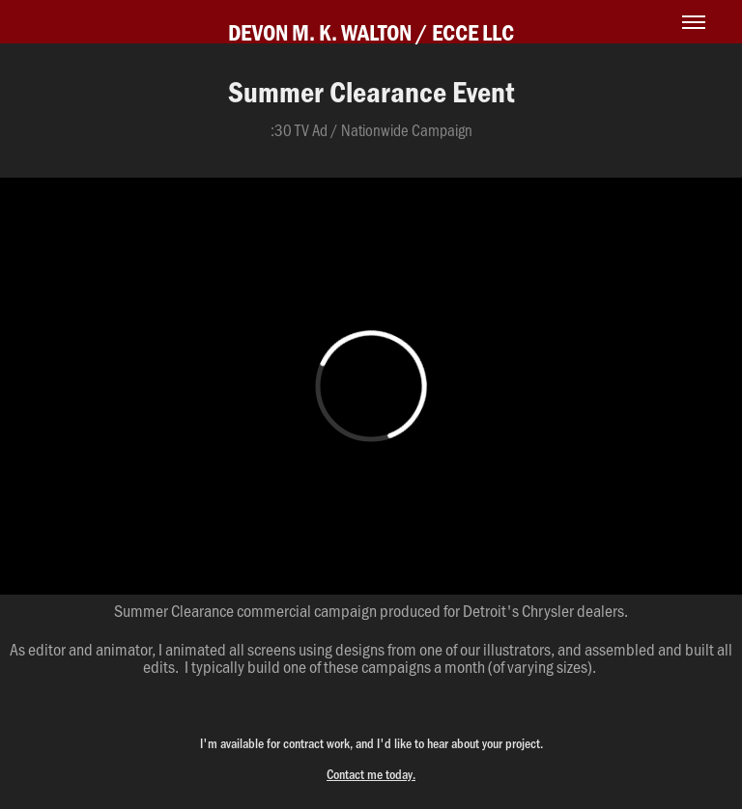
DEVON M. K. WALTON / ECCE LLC (371, 31)
